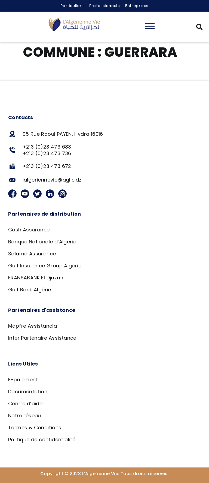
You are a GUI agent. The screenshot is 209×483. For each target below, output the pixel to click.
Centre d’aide (25, 403)
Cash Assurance (29, 229)
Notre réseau (24, 415)
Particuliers (72, 5)
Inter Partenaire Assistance (42, 337)
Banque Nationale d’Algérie (42, 241)
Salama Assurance (32, 253)
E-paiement (23, 379)
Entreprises (136, 5)
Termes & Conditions (35, 427)
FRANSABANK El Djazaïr (36, 277)
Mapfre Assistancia (32, 325)
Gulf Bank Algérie (29, 289)
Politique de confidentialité (41, 439)
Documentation (27, 391)
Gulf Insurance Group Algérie (44, 265)
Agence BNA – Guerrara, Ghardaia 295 (80, 72)
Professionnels (104, 5)
